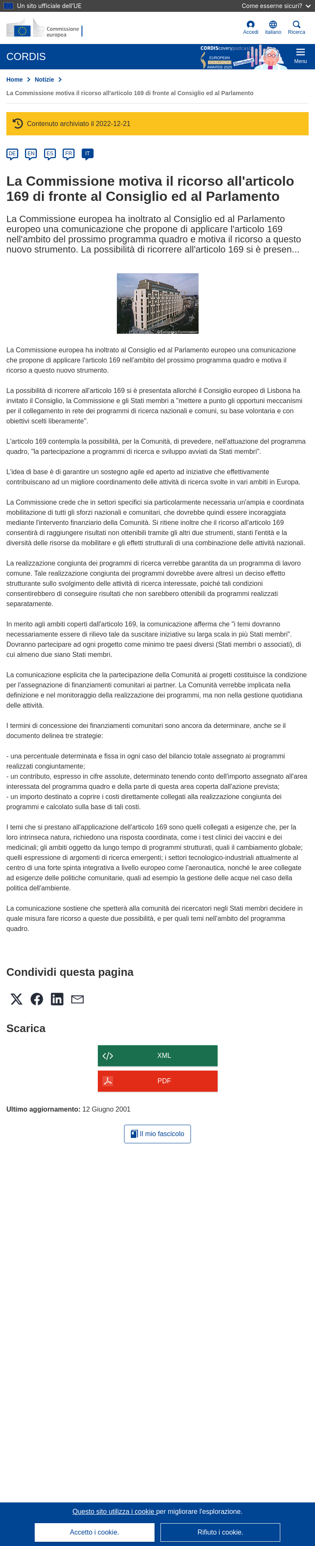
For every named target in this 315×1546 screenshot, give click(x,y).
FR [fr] (68, 154)
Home (14, 79)
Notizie (44, 79)
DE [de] (12, 154)
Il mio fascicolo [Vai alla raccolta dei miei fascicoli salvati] (157, 1134)
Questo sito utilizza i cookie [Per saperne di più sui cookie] (114, 1511)
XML (164, 1055)
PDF (164, 1081)
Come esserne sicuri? (276, 5)
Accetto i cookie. (94, 1532)
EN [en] (31, 154)
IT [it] (87, 154)
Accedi (250, 27)
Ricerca (296, 27)
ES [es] (50, 154)
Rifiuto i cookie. (220, 1532)
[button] (273, 28)
